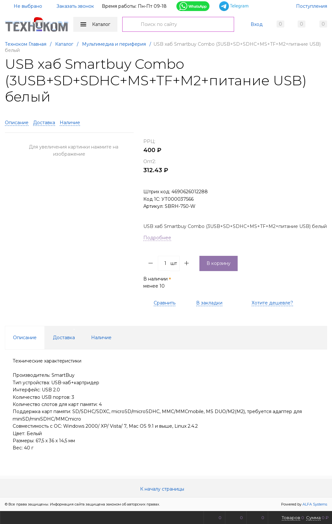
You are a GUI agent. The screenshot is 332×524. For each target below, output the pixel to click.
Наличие (70, 122)
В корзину (219, 263)
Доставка (44, 122)
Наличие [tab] (101, 337)
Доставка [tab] (64, 337)
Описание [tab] (25, 337)
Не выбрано (24, 6)
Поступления (311, 6)
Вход (257, 24)
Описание (17, 122)
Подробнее (157, 238)
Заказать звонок (75, 6)
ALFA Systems (314, 504)
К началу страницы (166, 489)
